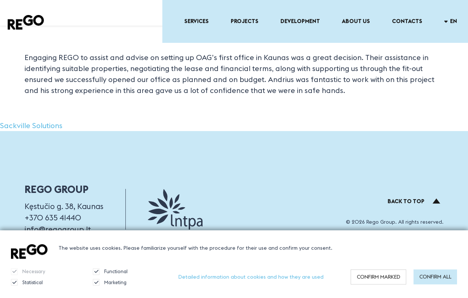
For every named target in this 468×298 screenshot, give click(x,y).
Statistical (27, 285)
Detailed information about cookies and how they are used (251, 280)
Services (196, 21)
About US (356, 21)
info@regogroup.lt (57, 229)
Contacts (407, 21)
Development (300, 21)
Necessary (28, 275)
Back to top (414, 201)
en (450, 21)
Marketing (110, 285)
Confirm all (435, 280)
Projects (244, 21)
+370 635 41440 (52, 218)
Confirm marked (378, 280)
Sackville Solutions (31, 125)
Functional (110, 275)
